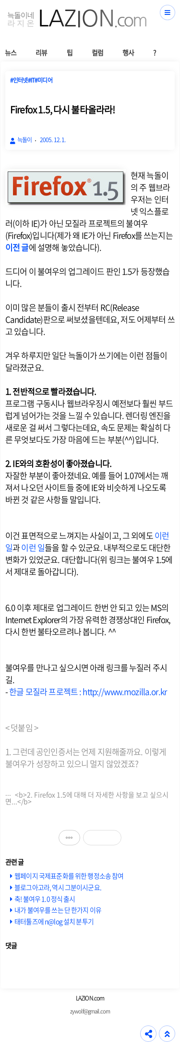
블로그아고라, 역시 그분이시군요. (57, 887)
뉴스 (10, 52)
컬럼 (97, 52)
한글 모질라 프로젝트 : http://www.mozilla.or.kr (88, 691)
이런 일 (33, 547)
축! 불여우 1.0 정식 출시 (44, 898)
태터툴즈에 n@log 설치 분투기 (54, 921)
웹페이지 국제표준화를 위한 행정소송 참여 (68, 875)
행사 (128, 52)
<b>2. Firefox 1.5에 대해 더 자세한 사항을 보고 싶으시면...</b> (86, 796)
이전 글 (17, 247)
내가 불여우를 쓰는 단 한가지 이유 (57, 910)
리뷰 (41, 52)
